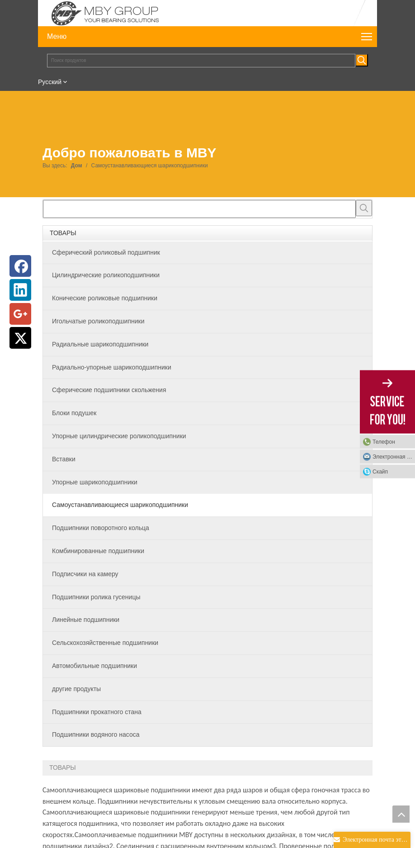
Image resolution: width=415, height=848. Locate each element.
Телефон (384, 441)
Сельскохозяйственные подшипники (105, 642)
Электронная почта (394, 456)
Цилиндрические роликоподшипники (106, 275)
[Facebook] (20, 266)
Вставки (63, 459)
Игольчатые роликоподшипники (98, 321)
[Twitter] (20, 338)
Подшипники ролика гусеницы (96, 597)
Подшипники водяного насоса (95, 734)
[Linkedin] (20, 290)
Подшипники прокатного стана (96, 711)
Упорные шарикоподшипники (94, 482)
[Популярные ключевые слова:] (361, 60)
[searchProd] (199, 209)
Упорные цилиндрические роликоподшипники (119, 436)
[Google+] (20, 314)
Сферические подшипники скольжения (109, 389)
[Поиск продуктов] (201, 60)
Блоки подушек (74, 413)
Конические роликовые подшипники (104, 298)
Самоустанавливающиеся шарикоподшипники (120, 504)
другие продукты (76, 688)
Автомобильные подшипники (94, 665)
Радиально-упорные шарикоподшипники (111, 367)
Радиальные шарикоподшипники (100, 344)
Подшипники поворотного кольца (100, 527)
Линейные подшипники (85, 619)
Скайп (380, 471)
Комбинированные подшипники (98, 550)
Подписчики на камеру (85, 574)
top (401, 814)
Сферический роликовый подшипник (106, 252)
